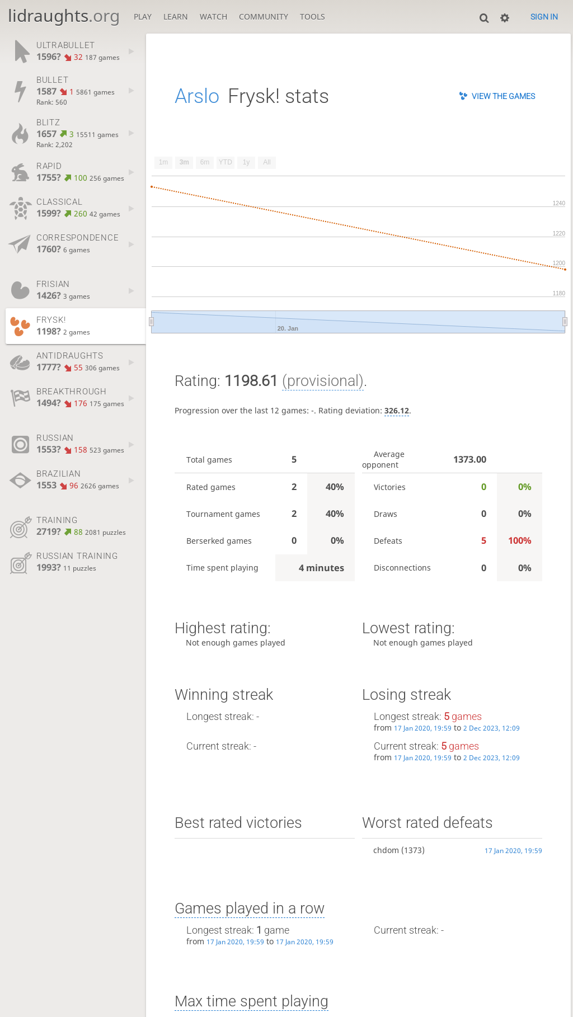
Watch (213, 16)
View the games (503, 96)
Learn (175, 16)
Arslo (197, 96)
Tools (312, 16)
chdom (386, 850)
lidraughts (64, 15)
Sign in (544, 16)
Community (263, 16)
